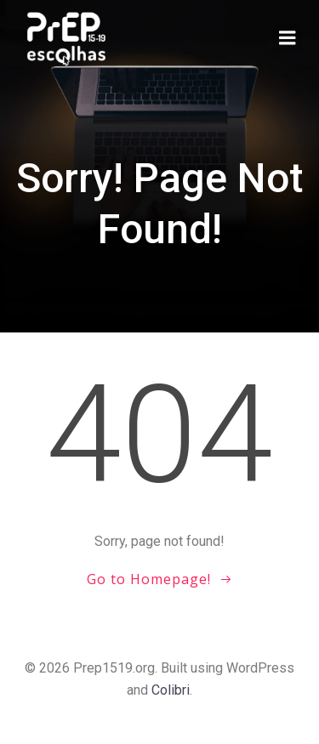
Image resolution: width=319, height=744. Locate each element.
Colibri (170, 690)
